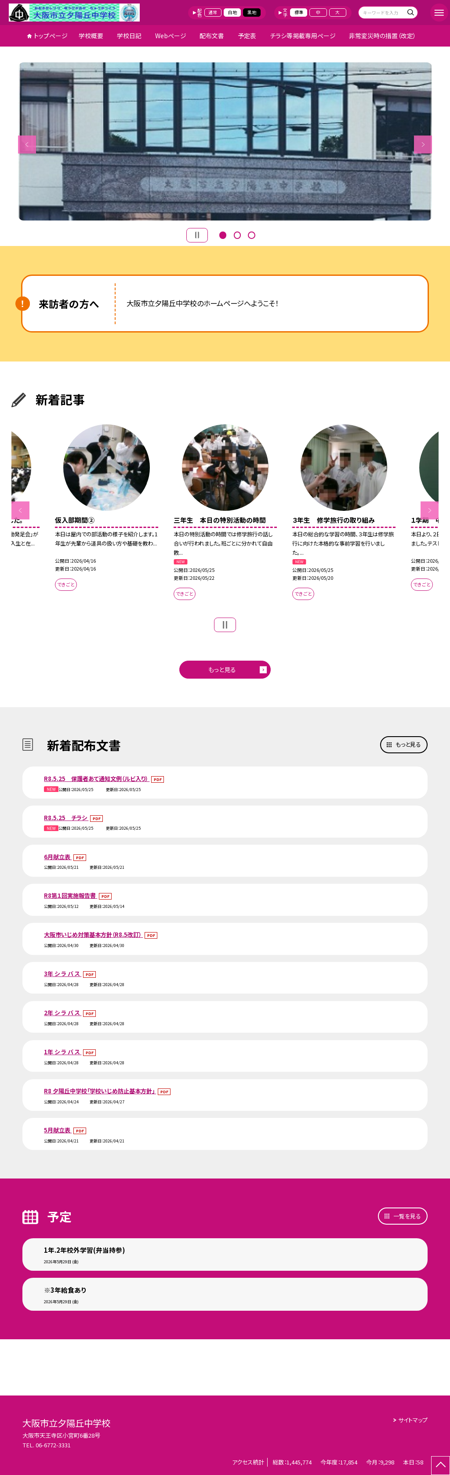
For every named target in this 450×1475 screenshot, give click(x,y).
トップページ (51, 35)
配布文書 (212, 35)
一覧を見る (407, 1216)
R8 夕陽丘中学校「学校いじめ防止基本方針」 (100, 1091)
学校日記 (129, 35)
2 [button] (237, 234)
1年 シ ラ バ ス (62, 1052)
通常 (212, 12)
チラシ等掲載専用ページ (303, 35)
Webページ (170, 35)
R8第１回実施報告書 (70, 895)
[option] (225, 141)
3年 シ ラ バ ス (62, 973)
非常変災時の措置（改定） (382, 35)
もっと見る (222, 669)
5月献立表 (58, 1130)
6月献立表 (58, 857)
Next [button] (423, 144)
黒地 (251, 12)
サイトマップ (413, 1420)
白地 (232, 12)
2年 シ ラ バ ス (62, 1013)
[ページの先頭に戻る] (441, 1466)
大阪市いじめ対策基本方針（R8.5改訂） (93, 934)
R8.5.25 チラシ (66, 817)
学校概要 (91, 35)
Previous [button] (27, 144)
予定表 (247, 35)
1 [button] (222, 234)
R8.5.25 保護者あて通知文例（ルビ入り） (96, 778)
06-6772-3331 (53, 1445)
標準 (298, 12)
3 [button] (251, 234)
